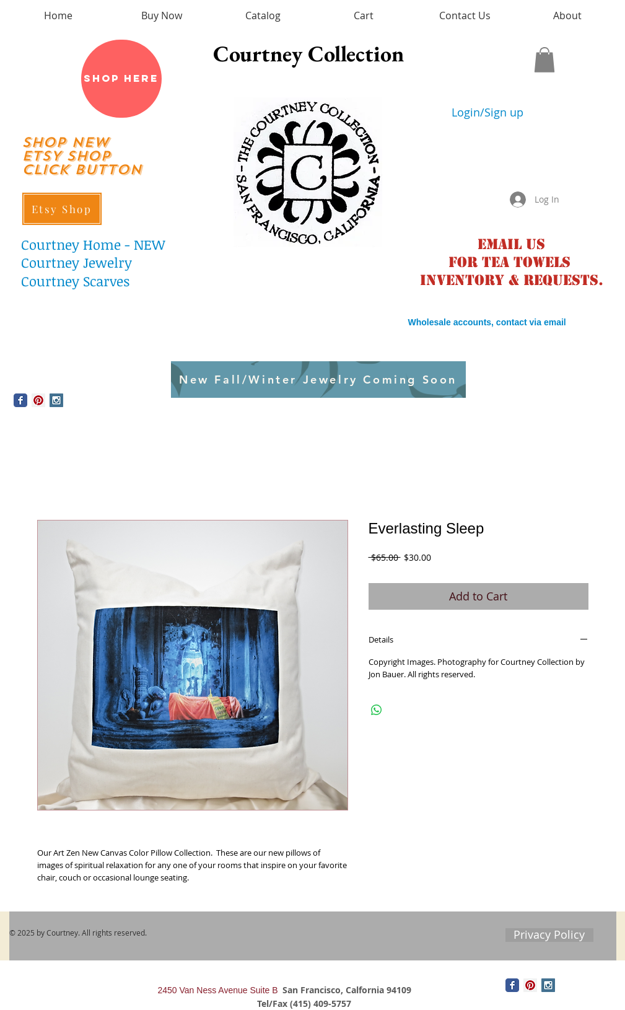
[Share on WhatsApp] (376, 710)
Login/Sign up (487, 112)
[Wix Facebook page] (20, 400)
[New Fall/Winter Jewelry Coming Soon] (318, 379)
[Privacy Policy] (549, 935)
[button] (544, 59)
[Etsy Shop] (62, 209)
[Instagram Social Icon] (56, 400)
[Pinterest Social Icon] (38, 400)
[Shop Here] (121, 79)
